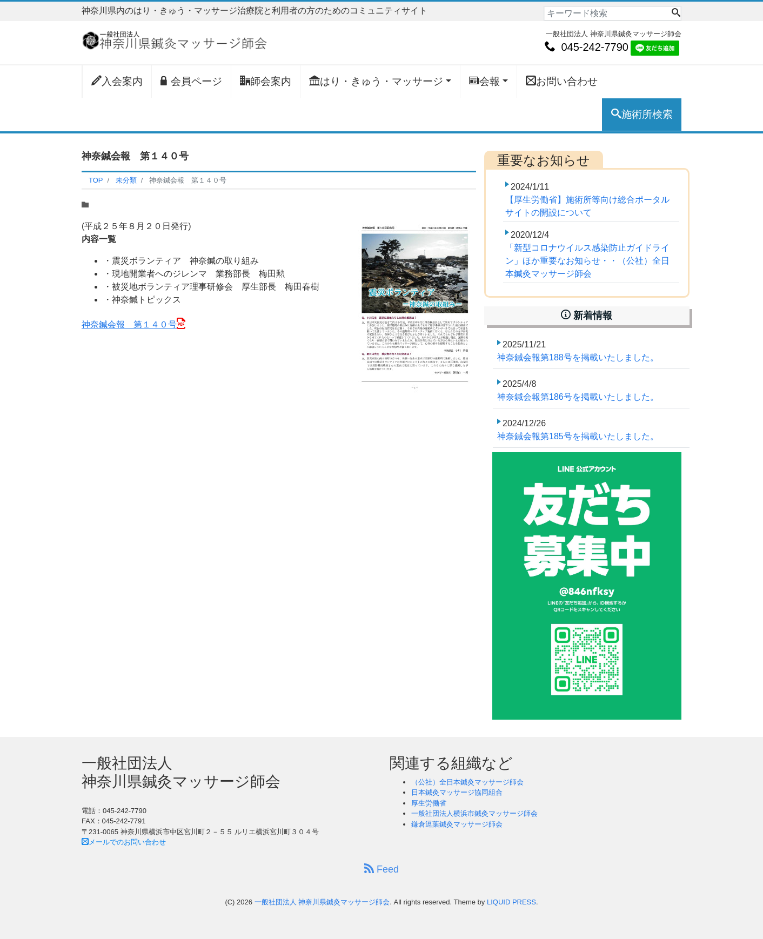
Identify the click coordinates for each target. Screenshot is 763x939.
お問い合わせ (562, 81)
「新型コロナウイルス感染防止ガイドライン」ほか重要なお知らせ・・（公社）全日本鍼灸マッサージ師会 (587, 260)
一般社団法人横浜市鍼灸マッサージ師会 (474, 813)
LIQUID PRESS (511, 902)
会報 (484, 81)
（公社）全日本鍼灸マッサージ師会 (467, 782)
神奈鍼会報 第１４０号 (129, 324)
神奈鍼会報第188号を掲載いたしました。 (578, 357)
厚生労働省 (428, 803)
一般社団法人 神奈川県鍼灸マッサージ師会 (322, 902)
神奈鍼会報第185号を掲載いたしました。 (578, 436)
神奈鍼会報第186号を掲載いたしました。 (578, 396)
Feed (381, 869)
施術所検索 (642, 114)
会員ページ (191, 81)
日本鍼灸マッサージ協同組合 (457, 792)
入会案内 (117, 81)
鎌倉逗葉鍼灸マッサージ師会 (457, 824)
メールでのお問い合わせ (124, 842)
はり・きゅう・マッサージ (376, 81)
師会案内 (265, 81)
